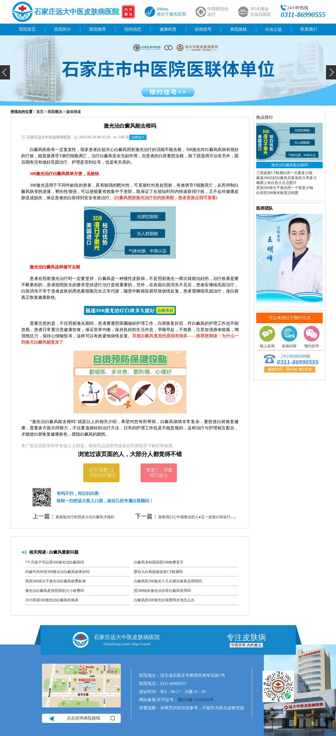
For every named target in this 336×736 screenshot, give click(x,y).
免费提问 (138, 137)
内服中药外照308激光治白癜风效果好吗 (57, 572)
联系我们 (308, 29)
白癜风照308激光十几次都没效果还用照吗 (168, 581)
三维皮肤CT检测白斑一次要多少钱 (284, 173)
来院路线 (238, 29)
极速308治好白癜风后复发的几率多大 (286, 178)
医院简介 (62, 29)
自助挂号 (203, 29)
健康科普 (168, 29)
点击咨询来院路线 (81, 718)
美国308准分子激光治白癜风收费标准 (55, 581)
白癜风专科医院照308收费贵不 (158, 562)
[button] (5, 72)
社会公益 (273, 29)
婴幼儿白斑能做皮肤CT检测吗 (158, 572)
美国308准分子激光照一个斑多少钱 (284, 188)
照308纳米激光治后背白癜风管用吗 (162, 591)
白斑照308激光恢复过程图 (277, 193)
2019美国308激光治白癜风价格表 (51, 600)
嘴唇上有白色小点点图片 (276, 183)
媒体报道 (73, 112)
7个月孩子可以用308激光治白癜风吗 (54, 562)
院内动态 (132, 29)
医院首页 (27, 29)
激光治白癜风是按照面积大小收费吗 (54, 591)
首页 (40, 112)
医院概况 (55, 112)
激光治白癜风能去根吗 (289, 165)
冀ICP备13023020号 (196, 699)
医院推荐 (97, 29)
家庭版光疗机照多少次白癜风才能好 (85, 517)
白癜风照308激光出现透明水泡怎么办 (164, 600)
